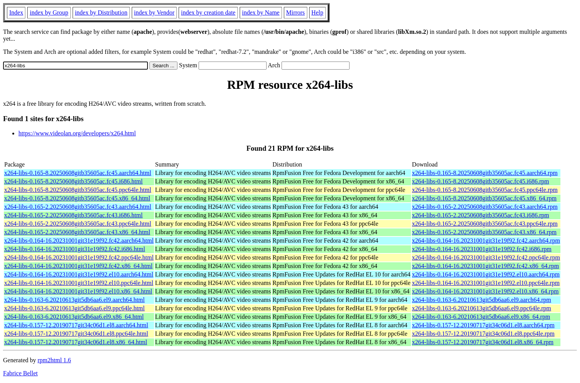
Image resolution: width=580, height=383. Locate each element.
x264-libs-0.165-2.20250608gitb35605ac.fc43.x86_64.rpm (484, 232)
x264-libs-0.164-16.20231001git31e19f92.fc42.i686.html (74, 249)
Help (317, 12)
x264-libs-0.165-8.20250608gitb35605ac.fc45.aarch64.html (77, 173)
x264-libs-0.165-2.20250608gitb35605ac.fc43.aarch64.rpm (485, 206)
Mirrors (295, 12)
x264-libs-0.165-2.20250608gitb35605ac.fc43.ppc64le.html (77, 223)
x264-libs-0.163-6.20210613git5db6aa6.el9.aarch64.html (74, 299)
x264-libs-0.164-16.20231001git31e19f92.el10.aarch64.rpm (486, 274)
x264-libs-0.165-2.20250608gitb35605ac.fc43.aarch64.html (77, 206)
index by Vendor (154, 12)
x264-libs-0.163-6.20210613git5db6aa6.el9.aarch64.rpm (481, 299)
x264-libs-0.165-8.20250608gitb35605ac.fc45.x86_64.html (77, 198)
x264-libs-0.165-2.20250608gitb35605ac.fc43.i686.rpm (480, 215)
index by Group (49, 12)
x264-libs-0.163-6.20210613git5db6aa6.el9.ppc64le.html (74, 308)
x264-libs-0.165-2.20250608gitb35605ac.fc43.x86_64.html (77, 232)
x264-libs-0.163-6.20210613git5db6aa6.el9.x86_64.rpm (481, 316)
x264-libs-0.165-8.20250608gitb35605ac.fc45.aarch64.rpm (485, 173)
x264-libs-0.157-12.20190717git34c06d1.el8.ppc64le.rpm (483, 333)
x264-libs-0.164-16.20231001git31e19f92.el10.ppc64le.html (78, 283)
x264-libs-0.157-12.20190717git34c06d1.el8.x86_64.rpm (482, 342)
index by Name (261, 12)
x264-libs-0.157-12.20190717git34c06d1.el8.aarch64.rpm (483, 325)
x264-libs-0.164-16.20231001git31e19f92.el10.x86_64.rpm (485, 291)
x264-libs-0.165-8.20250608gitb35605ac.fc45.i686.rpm (480, 181)
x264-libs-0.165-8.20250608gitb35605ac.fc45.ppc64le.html (77, 190)
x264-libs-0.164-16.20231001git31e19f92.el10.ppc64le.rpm (486, 283)
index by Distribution (101, 12)
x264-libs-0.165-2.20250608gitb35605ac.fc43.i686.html (73, 215)
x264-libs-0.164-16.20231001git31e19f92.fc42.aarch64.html (79, 240)
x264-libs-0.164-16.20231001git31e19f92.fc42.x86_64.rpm (485, 266)
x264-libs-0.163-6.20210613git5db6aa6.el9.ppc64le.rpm (481, 308)
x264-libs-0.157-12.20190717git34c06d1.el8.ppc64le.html (76, 333)
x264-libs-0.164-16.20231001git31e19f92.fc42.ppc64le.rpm (486, 257)
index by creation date (208, 12)
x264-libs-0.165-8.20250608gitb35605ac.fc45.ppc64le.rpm (485, 190)
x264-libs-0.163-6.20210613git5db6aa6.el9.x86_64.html (74, 316)
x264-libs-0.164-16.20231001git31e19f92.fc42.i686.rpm (482, 249)
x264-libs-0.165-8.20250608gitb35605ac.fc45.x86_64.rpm (484, 198)
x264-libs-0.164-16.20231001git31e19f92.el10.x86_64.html (78, 291)
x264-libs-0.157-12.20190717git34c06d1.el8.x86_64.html (75, 342)
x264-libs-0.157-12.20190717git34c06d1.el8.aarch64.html (76, 325)
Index (16, 12)
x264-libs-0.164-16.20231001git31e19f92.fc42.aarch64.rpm (486, 240)
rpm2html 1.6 (54, 360)
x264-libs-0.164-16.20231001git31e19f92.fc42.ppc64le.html (79, 257)
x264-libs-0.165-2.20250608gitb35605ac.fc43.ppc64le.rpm (485, 223)
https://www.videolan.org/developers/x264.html (77, 133)
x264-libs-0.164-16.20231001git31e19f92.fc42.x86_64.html (78, 266)
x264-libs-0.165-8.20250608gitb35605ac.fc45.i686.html (73, 181)
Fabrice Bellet (20, 373)
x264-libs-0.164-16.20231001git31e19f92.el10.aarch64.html (78, 274)
